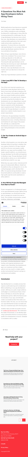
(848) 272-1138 (4, 440)
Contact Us (14, 344)
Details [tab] (14, 206)
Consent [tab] (5, 206)
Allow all (14, 246)
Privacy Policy (4, 447)
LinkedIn (3, 443)
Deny (14, 253)
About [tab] (23, 206)
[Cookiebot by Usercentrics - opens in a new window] (20, 203)
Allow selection (14, 249)
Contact (20, 2)
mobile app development (10, 310)
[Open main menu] (26, 2)
